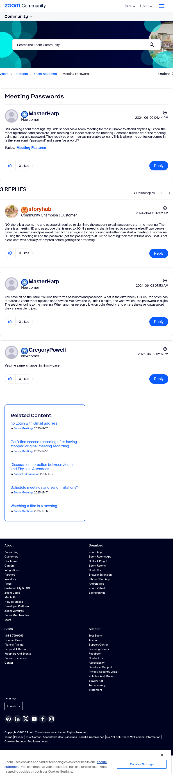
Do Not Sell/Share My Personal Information (133, 737)
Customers (11, 556)
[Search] (86, 44)
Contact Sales (13, 640)
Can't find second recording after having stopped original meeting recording (44, 444)
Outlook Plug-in (98, 561)
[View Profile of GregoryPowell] (47, 350)
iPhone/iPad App (99, 579)
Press (8, 584)
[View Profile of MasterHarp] (44, 113)
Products (21, 74)
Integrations (12, 570)
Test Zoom (95, 635)
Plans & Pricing (14, 644)
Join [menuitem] (129, 6)
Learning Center (99, 649)
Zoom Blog (11, 552)
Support (95, 629)
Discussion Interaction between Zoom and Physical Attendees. (42, 466)
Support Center (98, 644)
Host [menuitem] (146, 6)
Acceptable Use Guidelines (60, 737)
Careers (9, 565)
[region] (85, 762)
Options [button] (164, 74)
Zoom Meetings (45, 74)
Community (18, 16)
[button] (10, 165)
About (9, 545)
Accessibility (97, 663)
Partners (10, 574)
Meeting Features (31, 147)
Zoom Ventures (14, 611)
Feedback (95, 653)
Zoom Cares (12, 593)
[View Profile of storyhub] (40, 209)
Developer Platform (17, 606)
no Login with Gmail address (34, 423)
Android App (96, 584)
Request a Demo (15, 649)
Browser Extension (100, 574)
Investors (10, 579)
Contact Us (96, 658)
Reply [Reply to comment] (159, 253)
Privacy (18, 737)
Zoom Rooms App (100, 556)
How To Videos (14, 602)
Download (96, 545)
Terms (8, 737)
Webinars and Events (18, 653)
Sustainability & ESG (17, 588)
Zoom (4, 74)
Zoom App (95, 552)
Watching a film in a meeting (34, 506)
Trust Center (33, 737)
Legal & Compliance (91, 737)
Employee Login (37, 741)
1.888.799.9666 (14, 635)
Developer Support (100, 667)
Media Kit (10, 597)
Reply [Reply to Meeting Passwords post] (159, 165)
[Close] (162, 755)
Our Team (11, 561)
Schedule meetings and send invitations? (44, 487)
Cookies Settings (15, 741)
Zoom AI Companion (26, 474)
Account (94, 640)
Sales (9, 629)
